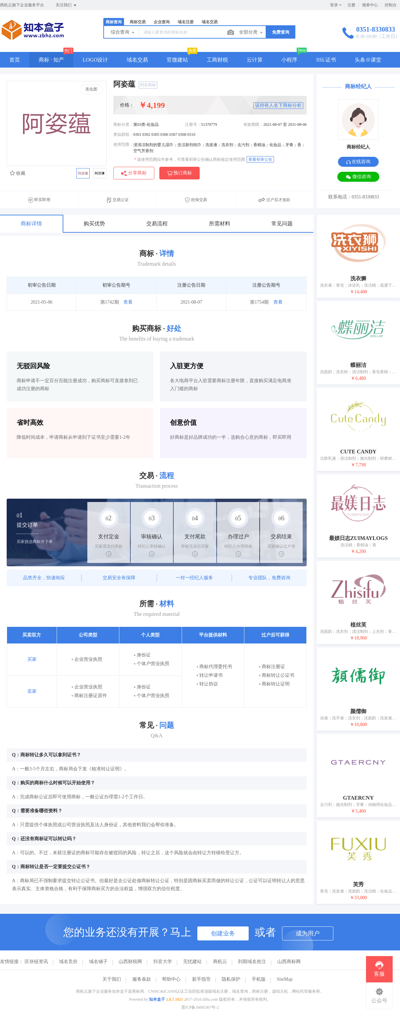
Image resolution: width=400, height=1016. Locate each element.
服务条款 (141, 979)
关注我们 (66, 5)
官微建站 (177, 60)
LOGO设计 (95, 60)
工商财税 (217, 60)
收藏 (17, 173)
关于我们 (111, 979)
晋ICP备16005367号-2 (200, 1007)
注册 (351, 5)
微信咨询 (358, 177)
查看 (128, 302)
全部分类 (251, 33)
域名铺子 (98, 961)
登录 (334, 5)
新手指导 (201, 979)
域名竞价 (68, 961)
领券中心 (370, 5)
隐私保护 (231, 979)
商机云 (220, 961)
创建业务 (223, 933)
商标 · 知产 (51, 60)
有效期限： (253, 124)
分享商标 (134, 173)
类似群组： (123, 134)
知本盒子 (157, 999)
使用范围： (123, 144)
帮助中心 (171, 979)
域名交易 (210, 22)
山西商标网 (289, 961)
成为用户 (308, 933)
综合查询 (123, 33)
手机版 (259, 979)
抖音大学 (162, 961)
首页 (14, 60)
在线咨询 (358, 161)
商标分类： (123, 124)
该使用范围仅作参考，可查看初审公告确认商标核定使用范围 (189, 159)
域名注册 (186, 22)
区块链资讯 (36, 961)
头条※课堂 (368, 60)
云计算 (255, 60)
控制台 (391, 5)
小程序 (289, 60)
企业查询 (162, 22)
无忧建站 (192, 961)
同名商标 (148, 85)
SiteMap (284, 979)
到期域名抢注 (252, 961)
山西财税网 (130, 961)
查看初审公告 (260, 159)
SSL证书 (326, 60)
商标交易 (138, 22)
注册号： (193, 124)
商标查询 (114, 22)
